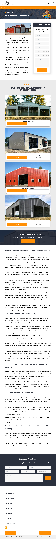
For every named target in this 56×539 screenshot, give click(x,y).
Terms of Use (48, 536)
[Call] (50, 3)
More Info (38, 123)
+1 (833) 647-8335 (29, 241)
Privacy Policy (40, 536)
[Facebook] (6, 527)
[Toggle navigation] (53, 3)
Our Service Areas (10, 532)
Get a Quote (17, 123)
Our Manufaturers (45, 532)
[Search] (48, 3)
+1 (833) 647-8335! (11, 448)
